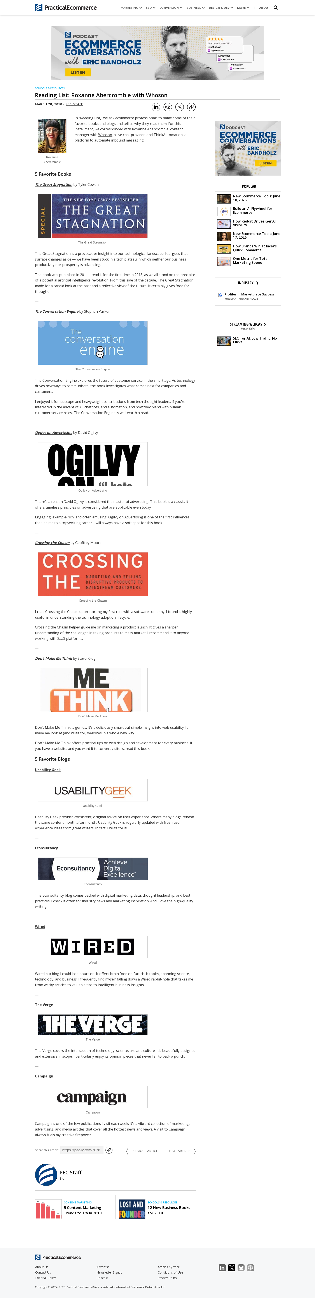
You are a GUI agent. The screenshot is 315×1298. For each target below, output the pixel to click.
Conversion (171, 8)
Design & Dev (221, 8)
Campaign (44, 1076)
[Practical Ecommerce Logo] (66, 7)
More (243, 8)
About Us (41, 1267)
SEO (151, 8)
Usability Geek (48, 769)
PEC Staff (74, 104)
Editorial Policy (45, 1278)
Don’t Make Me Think (53, 658)
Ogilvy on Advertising (53, 432)
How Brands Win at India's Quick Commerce (247, 249)
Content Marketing (78, 1202)
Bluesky (243, 1268)
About (264, 8)
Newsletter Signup (109, 1272)
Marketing (131, 8)
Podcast (102, 1278)
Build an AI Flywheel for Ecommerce (244, 211)
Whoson (105, 134)
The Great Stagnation (53, 184)
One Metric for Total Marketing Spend (242, 261)
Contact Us (43, 1272)
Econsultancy (46, 848)
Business (195, 8)
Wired (40, 926)
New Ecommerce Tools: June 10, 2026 (248, 199)
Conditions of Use (170, 1272)
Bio (62, 1178)
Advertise (103, 1267)
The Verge (44, 1004)
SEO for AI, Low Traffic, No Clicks (247, 341)
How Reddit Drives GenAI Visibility (246, 224)
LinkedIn (224, 1268)
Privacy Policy (167, 1278)
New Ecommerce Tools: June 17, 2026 (248, 236)
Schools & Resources (50, 88)
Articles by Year (168, 1267)
